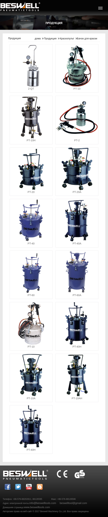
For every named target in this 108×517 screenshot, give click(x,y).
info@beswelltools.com (42, 503)
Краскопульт (67, 38)
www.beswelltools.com (37, 507)
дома (38, 38)
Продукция (50, 38)
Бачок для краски (87, 38)
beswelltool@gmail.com (73, 503)
